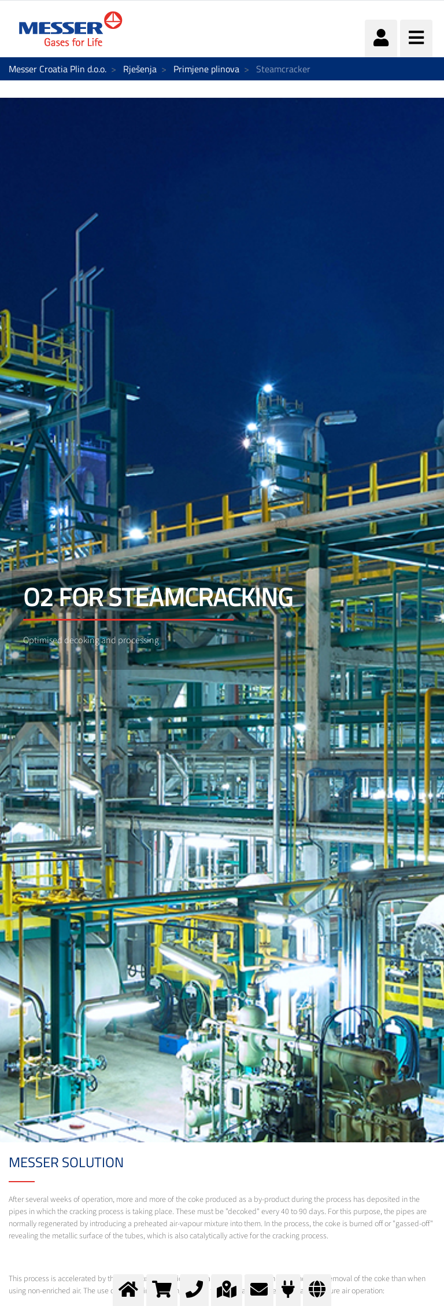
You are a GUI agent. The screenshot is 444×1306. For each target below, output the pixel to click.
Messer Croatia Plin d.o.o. (57, 69)
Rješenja (140, 69)
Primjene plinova (206, 69)
